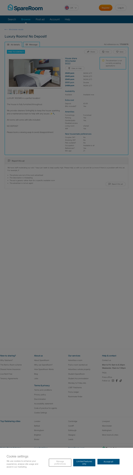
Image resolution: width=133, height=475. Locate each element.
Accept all (108, 461)
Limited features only (84, 462)
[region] (66, 461)
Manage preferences (60, 462)
